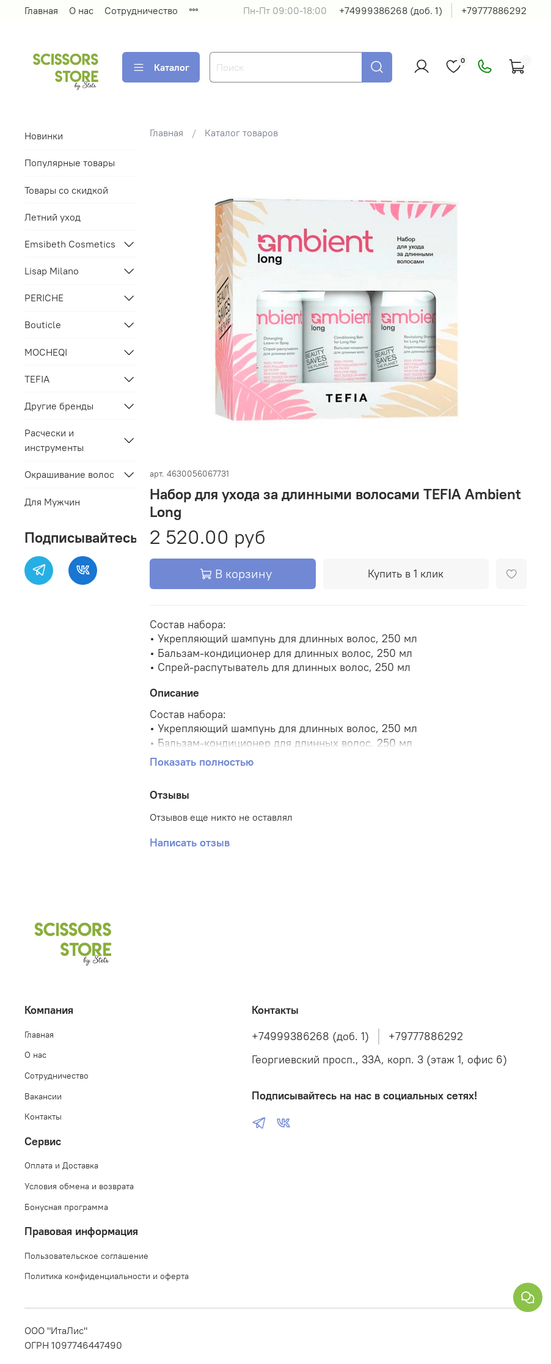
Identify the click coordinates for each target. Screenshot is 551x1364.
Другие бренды (58, 406)
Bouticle (42, 324)
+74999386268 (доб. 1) (390, 10)
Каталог (161, 67)
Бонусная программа (66, 1206)
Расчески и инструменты (54, 440)
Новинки (43, 136)
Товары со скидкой (66, 190)
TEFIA (36, 379)
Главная (41, 10)
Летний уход (52, 217)
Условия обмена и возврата (79, 1186)
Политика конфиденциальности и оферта (106, 1276)
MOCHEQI (45, 352)
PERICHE (44, 298)
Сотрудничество (141, 10)
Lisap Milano (51, 271)
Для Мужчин (52, 502)
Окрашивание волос (69, 474)
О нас (81, 10)
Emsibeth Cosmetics (69, 244)
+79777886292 (494, 10)
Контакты (43, 1116)
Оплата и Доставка (61, 1165)
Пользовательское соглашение (86, 1255)
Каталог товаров (241, 133)
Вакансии (43, 1096)
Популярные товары (69, 162)
